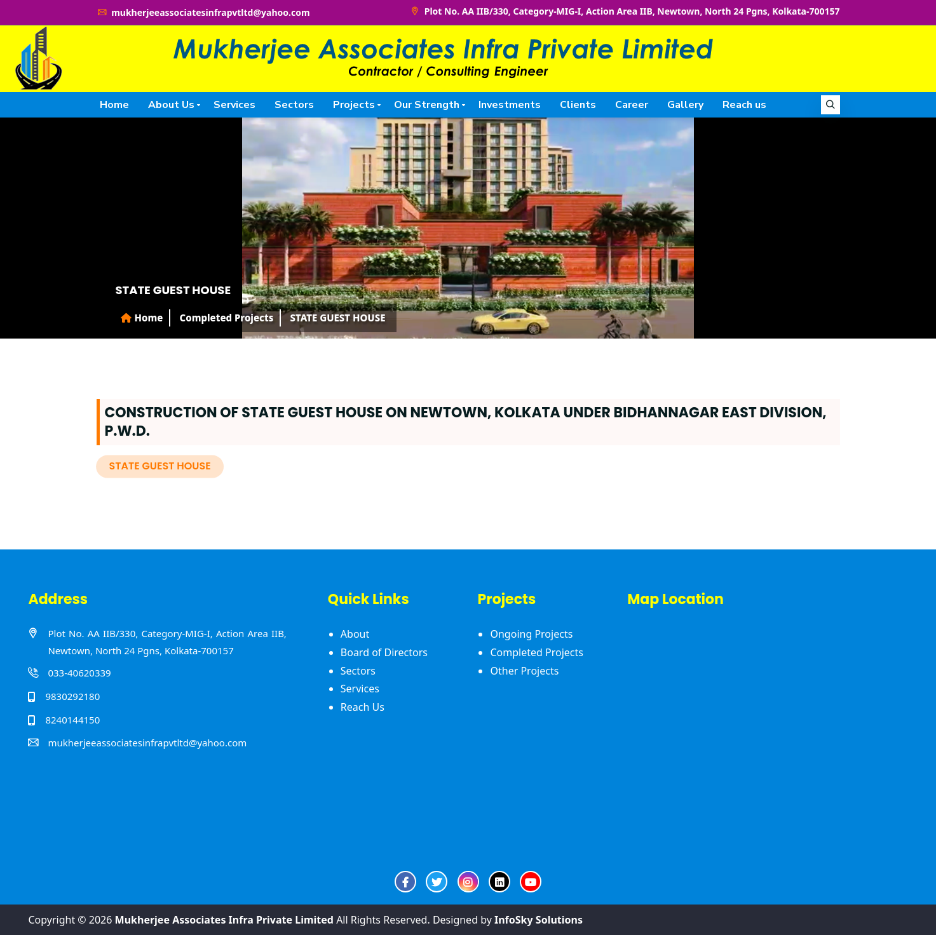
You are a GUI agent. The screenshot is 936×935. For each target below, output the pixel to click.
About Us (171, 105)
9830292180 (72, 696)
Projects (354, 105)
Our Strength (426, 105)
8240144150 (72, 719)
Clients (578, 105)
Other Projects (524, 671)
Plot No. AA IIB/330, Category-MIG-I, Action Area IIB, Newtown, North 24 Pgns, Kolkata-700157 (624, 11)
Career (631, 105)
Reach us (744, 105)
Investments (509, 105)
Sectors (294, 105)
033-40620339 (79, 672)
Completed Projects (536, 652)
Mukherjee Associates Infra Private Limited (224, 920)
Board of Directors (384, 652)
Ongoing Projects (531, 634)
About (355, 634)
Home (114, 105)
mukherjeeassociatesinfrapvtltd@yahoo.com (203, 12)
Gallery (685, 105)
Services (234, 105)
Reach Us (362, 707)
